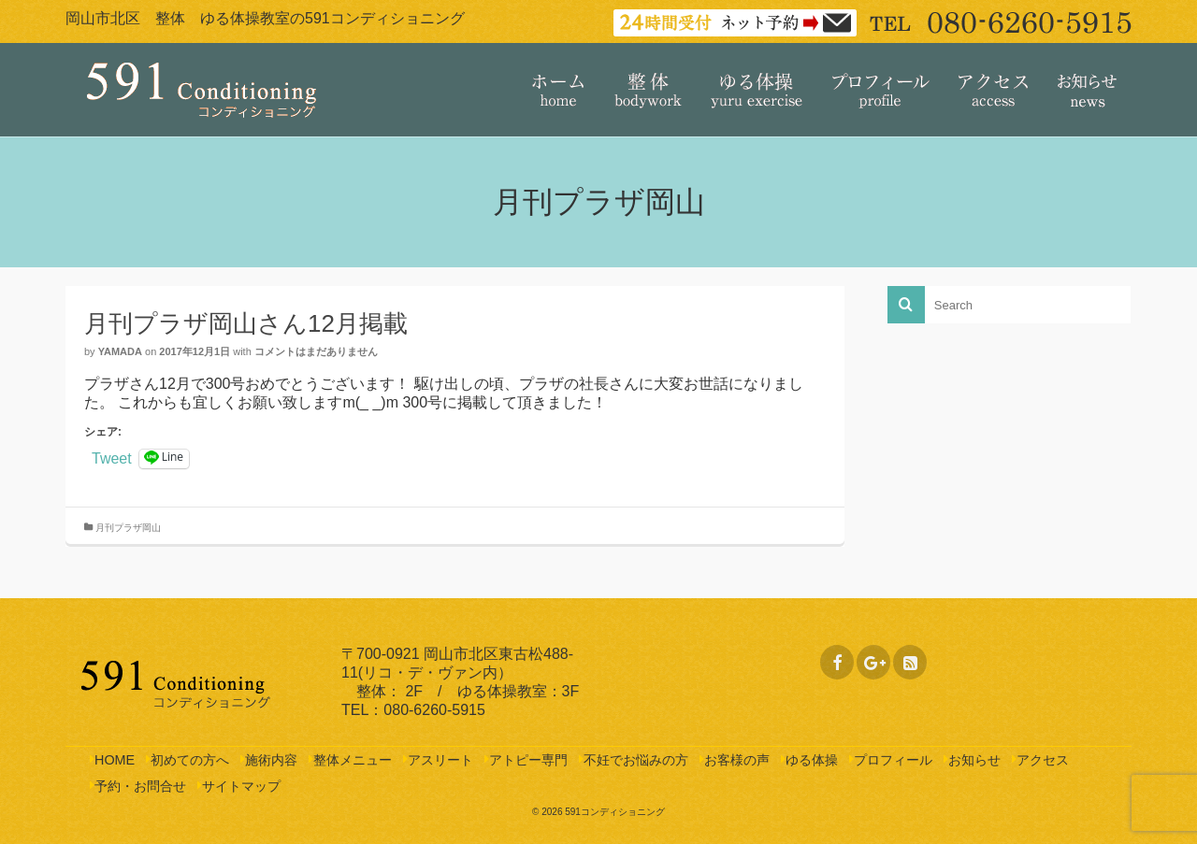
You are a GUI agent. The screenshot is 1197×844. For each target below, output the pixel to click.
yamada (120, 351)
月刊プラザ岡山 (128, 527)
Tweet (112, 458)
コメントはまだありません (316, 351)
